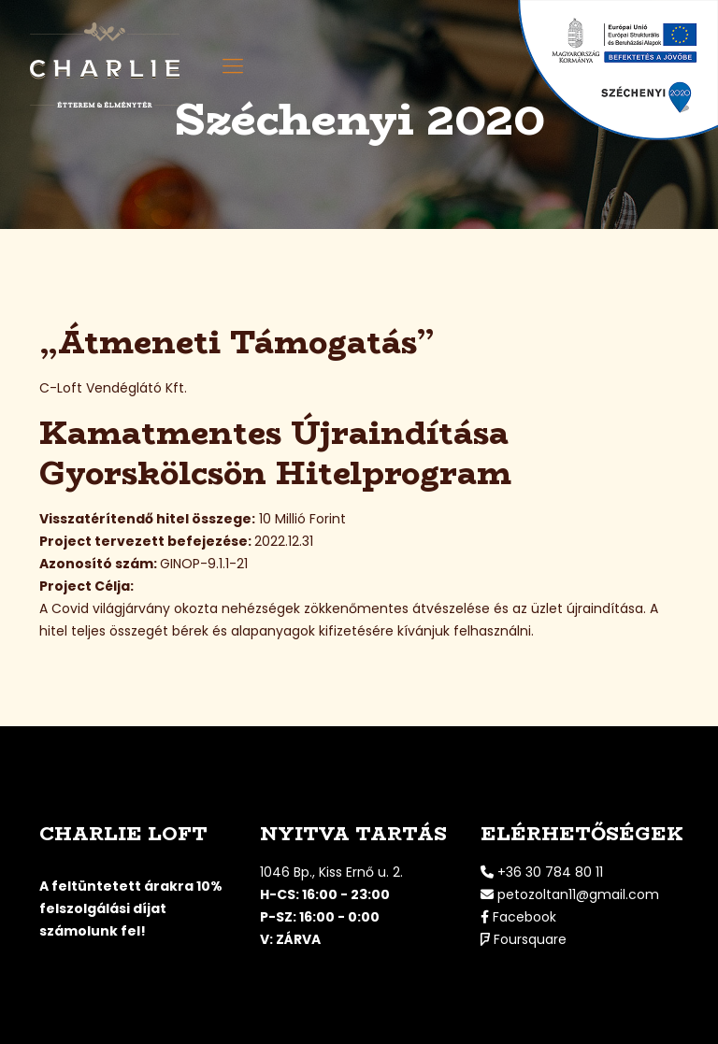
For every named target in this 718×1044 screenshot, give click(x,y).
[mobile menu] (233, 66)
